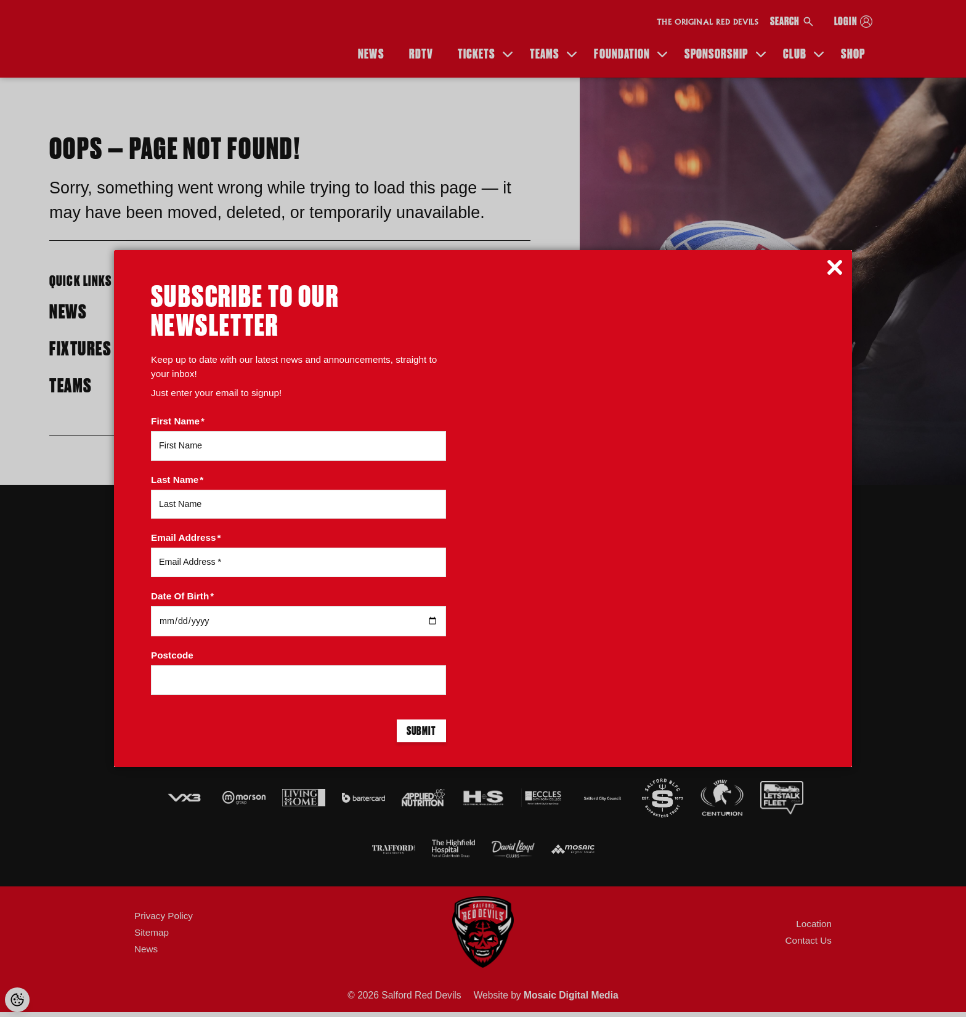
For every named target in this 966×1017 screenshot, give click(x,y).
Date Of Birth (182, 596)
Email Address (186, 537)
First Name (178, 421)
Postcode (172, 655)
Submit (421, 731)
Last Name (177, 479)
